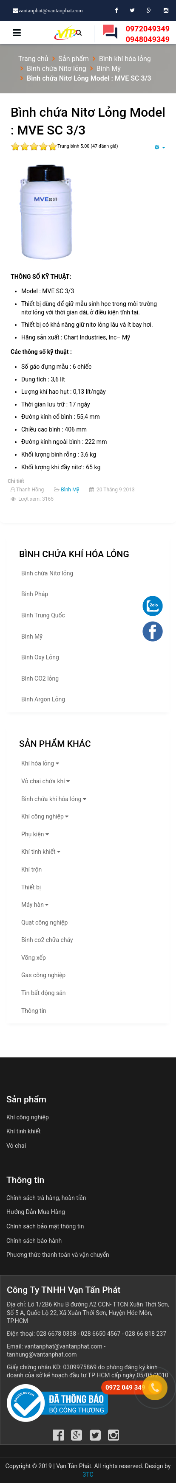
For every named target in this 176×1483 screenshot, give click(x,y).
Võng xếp (33, 957)
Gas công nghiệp (43, 975)
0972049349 (148, 28)
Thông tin (33, 1010)
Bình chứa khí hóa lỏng (54, 799)
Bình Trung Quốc (43, 615)
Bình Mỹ (70, 490)
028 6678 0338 (57, 1333)
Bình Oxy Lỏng (40, 657)
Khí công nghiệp (46, 816)
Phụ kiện (36, 834)
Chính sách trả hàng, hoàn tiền (46, 1197)
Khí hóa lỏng (41, 763)
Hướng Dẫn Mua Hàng (35, 1211)
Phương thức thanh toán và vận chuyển (57, 1254)
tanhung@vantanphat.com (42, 1354)
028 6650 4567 (101, 1333)
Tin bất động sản (43, 993)
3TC (87, 1474)
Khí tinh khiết (41, 851)
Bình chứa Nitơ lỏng (47, 573)
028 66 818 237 (145, 1333)
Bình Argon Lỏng (43, 699)
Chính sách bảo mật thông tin (45, 1226)
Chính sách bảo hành (34, 1240)
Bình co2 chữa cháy (47, 939)
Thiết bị (31, 887)
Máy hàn (36, 904)
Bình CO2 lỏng (40, 678)
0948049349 (148, 39)
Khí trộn (31, 869)
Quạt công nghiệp (44, 922)
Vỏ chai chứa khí (46, 781)
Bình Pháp (34, 594)
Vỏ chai (16, 1145)
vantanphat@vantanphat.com (63, 1346)
